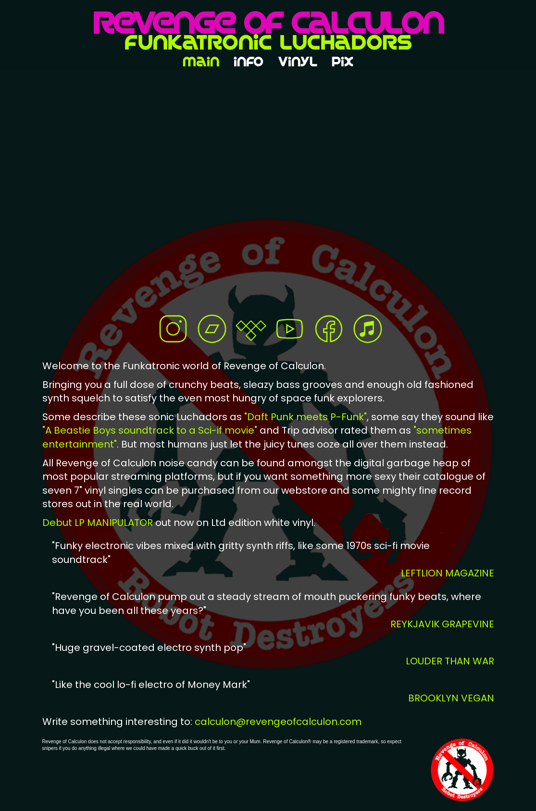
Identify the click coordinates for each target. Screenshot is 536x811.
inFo (248, 65)
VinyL (297, 65)
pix (342, 65)
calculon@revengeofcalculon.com (278, 721)
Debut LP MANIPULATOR (98, 522)
